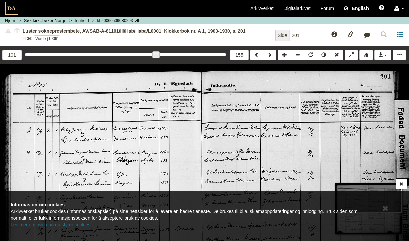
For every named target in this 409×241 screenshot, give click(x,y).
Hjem (10, 20)
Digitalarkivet (297, 8)
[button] (399, 8)
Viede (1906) (47, 38)
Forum (327, 8)
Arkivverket (261, 8)
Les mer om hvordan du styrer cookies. (51, 224)
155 (239, 55)
